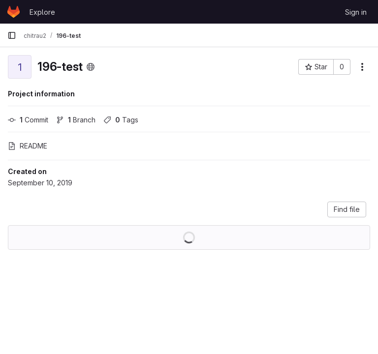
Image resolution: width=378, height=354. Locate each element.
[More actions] (362, 67)
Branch (75, 120)
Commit (28, 120)
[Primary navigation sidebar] (12, 35)
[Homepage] (13, 12)
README (27, 146)
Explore (42, 12)
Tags (120, 120)
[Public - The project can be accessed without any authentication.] (90, 67)
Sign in (356, 12)
